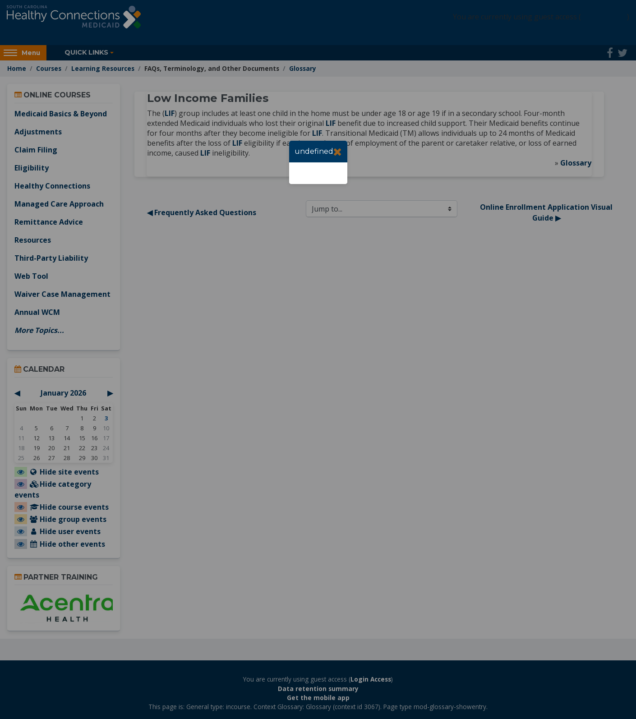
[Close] (337, 151)
